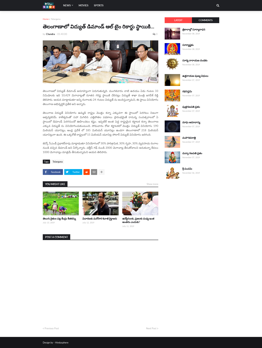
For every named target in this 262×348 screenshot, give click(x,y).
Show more (152, 184)
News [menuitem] (67, 5)
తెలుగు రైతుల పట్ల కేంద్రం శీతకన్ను (59, 218)
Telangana (55, 19)
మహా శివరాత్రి (189, 137)
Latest (178, 20)
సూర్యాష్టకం (188, 44)
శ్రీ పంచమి (187, 168)
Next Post (151, 328)
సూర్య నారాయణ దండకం (194, 60)
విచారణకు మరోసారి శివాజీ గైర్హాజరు (99, 218)
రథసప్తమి (187, 91)
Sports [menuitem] (99, 5)
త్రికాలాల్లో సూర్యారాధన (193, 29)
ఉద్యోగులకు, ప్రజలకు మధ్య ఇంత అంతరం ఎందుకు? (138, 220)
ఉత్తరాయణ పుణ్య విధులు (195, 75)
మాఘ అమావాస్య (191, 122)
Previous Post (52, 328)
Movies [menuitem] (83, 5)
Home (46, 19)
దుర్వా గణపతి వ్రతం (192, 153)
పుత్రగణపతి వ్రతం (191, 106)
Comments (206, 20)
